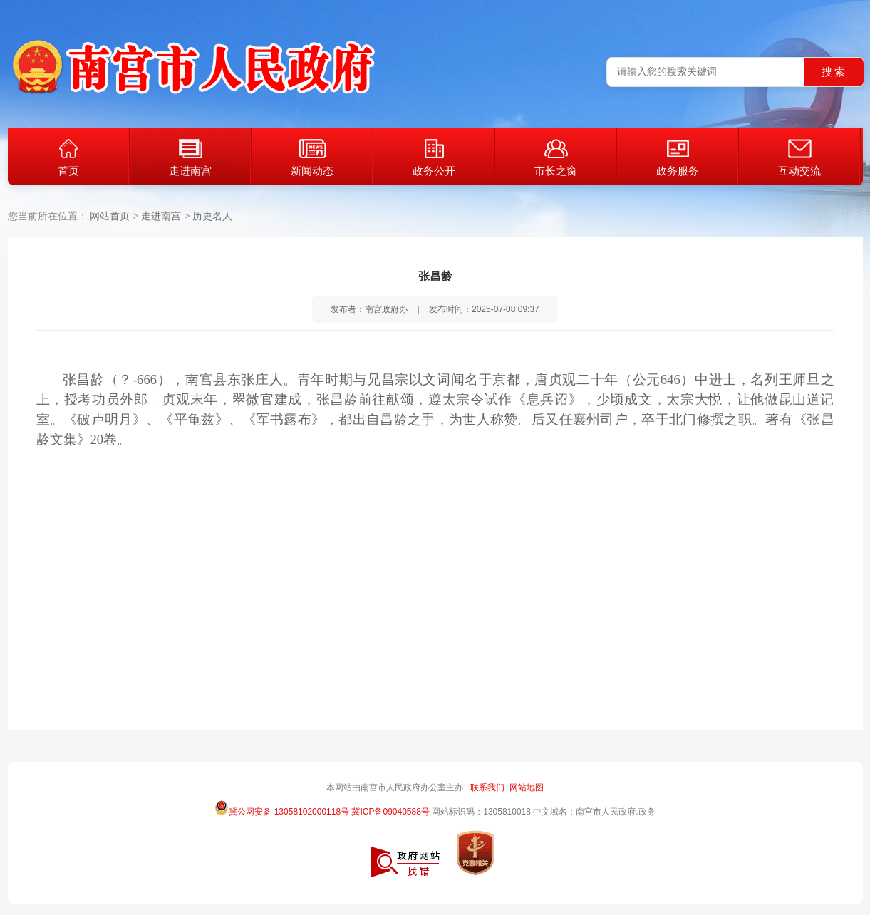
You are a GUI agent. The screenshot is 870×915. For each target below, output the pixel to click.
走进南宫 (190, 158)
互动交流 (799, 158)
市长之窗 (555, 158)
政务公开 (434, 158)
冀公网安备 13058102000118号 (281, 807)
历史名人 (212, 216)
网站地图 (526, 787)
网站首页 (110, 216)
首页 (68, 158)
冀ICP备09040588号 (390, 812)
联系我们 (487, 787)
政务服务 (677, 158)
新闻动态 (312, 158)
